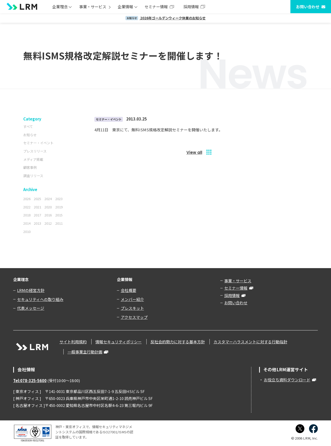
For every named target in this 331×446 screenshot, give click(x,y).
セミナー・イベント (38, 142)
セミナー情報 (156, 6)
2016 (48, 215)
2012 (48, 223)
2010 (27, 231)
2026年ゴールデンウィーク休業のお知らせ (165, 18)
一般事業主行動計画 (84, 351)
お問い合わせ (307, 6)
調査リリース (33, 175)
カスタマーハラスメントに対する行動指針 (250, 341)
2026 (27, 198)
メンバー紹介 (132, 299)
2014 (27, 223)
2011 (59, 223)
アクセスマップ (134, 317)
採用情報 (191, 6)
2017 (37, 215)
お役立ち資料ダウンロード (287, 379)
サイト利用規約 (73, 341)
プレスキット (132, 308)
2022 (27, 207)
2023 (59, 198)
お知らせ (30, 134)
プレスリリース (35, 151)
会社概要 (128, 290)
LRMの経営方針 (30, 290)
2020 (48, 207)
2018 (27, 215)
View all (194, 152)
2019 (59, 207)
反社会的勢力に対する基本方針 (178, 341)
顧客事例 (30, 167)
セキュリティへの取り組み (40, 299)
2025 (37, 198)
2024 (48, 198)
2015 (59, 215)
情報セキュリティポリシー (118, 341)
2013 (37, 223)
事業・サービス (92, 6)
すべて (28, 126)
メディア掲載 (33, 159)
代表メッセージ (30, 308)
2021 (37, 207)
